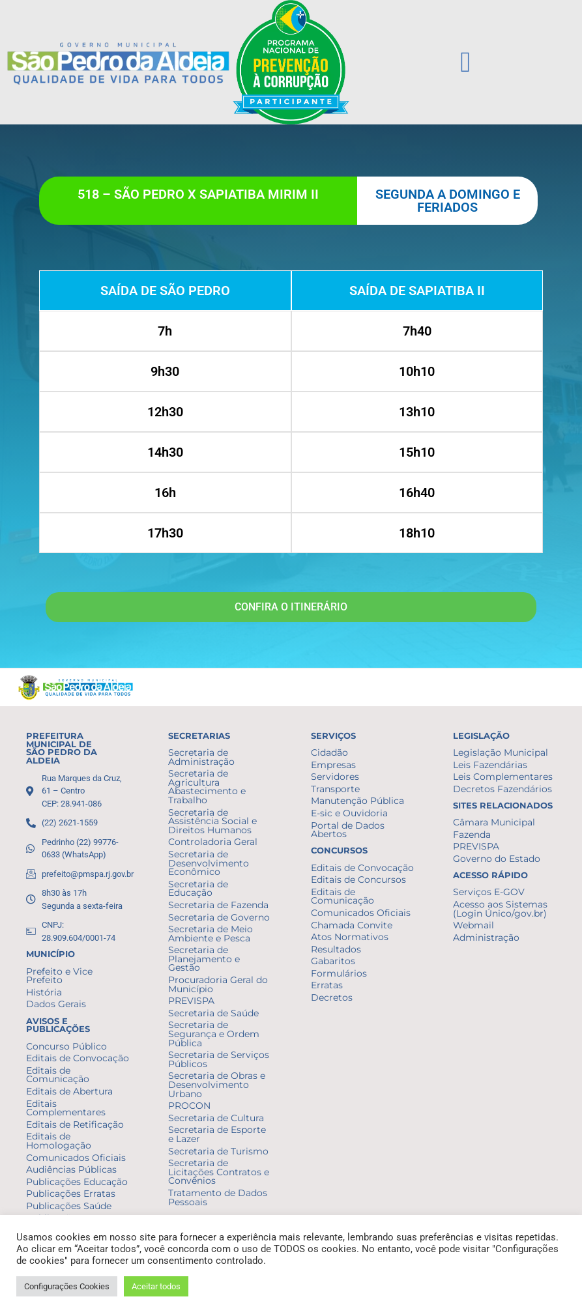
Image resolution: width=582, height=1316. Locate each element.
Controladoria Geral (212, 842)
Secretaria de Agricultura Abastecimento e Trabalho (207, 786)
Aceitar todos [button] (156, 1286)
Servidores (335, 776)
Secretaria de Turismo (218, 1151)
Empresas (333, 765)
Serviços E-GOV (489, 892)
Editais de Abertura (69, 1091)
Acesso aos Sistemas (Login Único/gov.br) (500, 909)
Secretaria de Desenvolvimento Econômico (208, 863)
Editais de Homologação (58, 1141)
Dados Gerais (56, 1004)
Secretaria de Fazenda (218, 905)
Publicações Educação (77, 1182)
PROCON (189, 1105)
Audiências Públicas (71, 1169)
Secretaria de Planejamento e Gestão (204, 959)
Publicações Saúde (68, 1206)
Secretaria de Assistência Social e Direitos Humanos (212, 821)
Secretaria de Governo (219, 917)
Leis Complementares (503, 776)
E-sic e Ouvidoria (349, 813)
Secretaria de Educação (198, 888)
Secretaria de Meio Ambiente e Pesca (210, 933)
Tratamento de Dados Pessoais (217, 1197)
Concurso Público (66, 1046)
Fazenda (472, 834)
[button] (465, 62)
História (44, 992)
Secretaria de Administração (201, 757)
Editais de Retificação (75, 1124)
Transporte (335, 789)
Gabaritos (333, 961)
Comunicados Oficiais (76, 1157)
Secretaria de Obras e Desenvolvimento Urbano (216, 1084)
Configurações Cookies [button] (66, 1286)
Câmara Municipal (494, 822)
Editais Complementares (66, 1108)
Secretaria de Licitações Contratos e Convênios (218, 1172)
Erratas (327, 985)
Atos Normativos (349, 937)
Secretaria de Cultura (216, 1118)
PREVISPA (191, 1000)
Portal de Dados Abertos (348, 830)
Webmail (473, 925)
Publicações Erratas (70, 1193)
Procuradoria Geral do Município (218, 984)
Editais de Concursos (358, 879)
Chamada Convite (351, 925)
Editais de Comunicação (57, 1075)
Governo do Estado (496, 858)
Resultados (336, 949)
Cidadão (329, 752)
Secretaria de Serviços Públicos (218, 1059)
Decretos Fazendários (502, 789)
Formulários (339, 973)
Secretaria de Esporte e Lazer (217, 1134)
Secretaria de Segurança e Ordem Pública (213, 1034)
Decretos (332, 997)
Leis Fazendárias (490, 765)
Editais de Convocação (77, 1058)
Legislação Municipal (500, 752)
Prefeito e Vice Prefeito (59, 976)
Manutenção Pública (357, 800)
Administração (486, 937)
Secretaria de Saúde (213, 1013)
